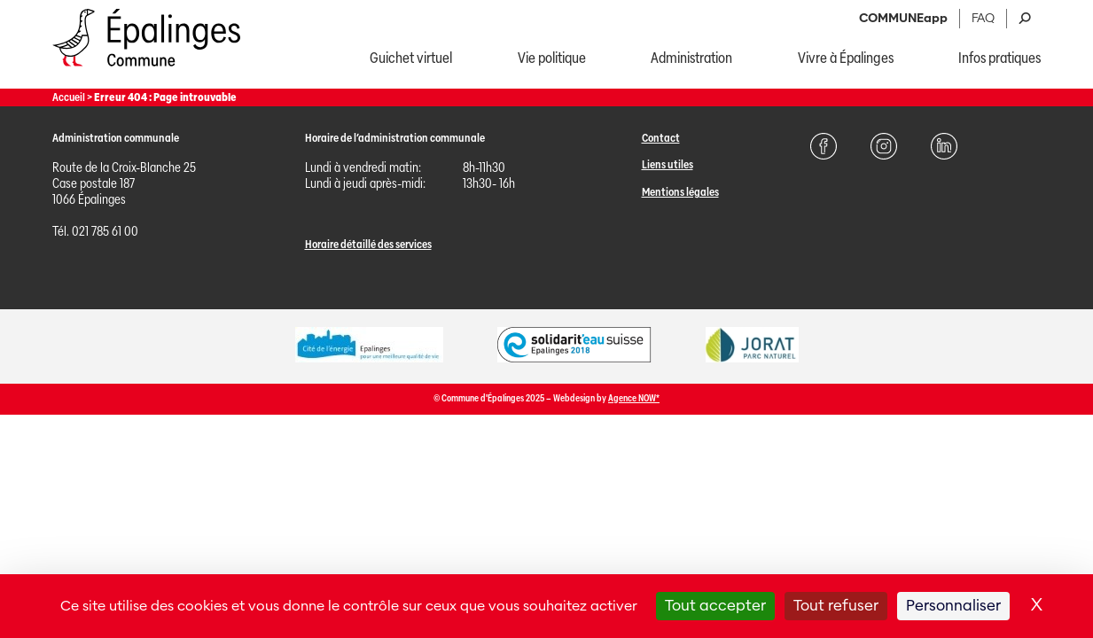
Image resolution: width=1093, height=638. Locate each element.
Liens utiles (667, 164)
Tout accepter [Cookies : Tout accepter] (715, 605)
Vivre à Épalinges (846, 58)
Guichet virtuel (411, 58)
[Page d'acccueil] (146, 70)
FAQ (983, 18)
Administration (691, 58)
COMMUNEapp (903, 18)
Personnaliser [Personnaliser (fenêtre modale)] (953, 605)
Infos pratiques (999, 58)
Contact (661, 137)
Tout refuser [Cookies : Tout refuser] (835, 605)
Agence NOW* (634, 398)
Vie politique (552, 58)
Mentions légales (680, 191)
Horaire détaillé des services (368, 244)
